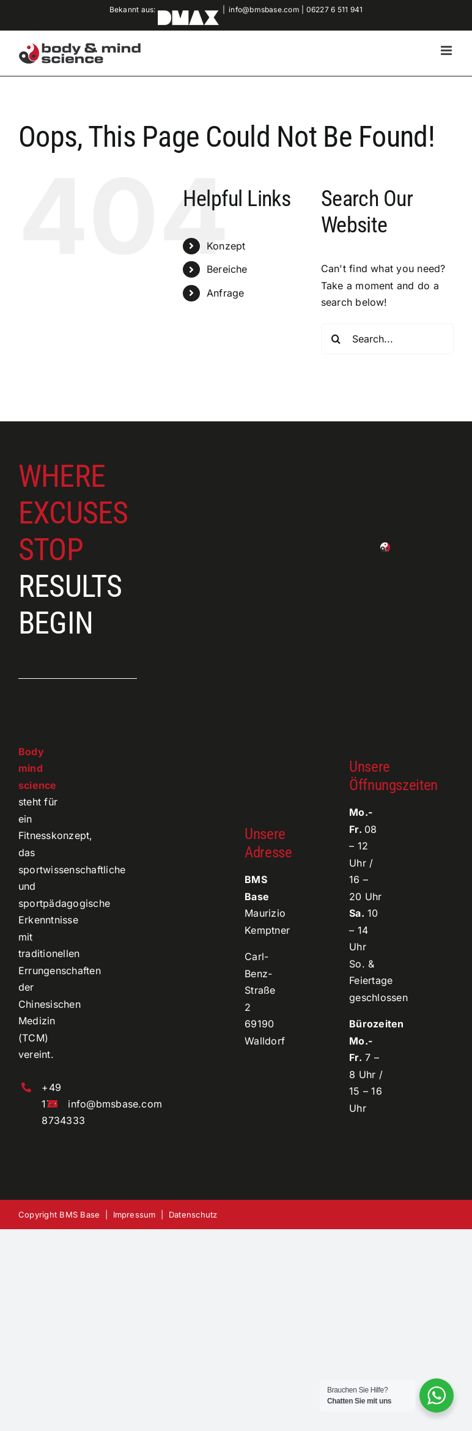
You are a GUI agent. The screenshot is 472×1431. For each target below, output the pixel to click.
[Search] (336, 339)
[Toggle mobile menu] (447, 50)
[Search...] (387, 339)
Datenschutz (193, 1214)
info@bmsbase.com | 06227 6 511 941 (296, 9)
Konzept (226, 246)
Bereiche (227, 269)
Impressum (134, 1214)
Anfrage (226, 293)
